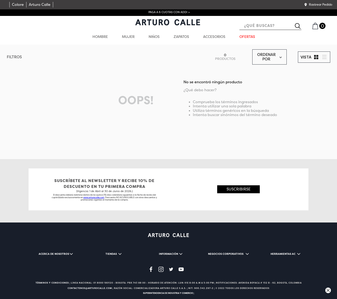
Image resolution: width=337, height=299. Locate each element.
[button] (318, 4)
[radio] (316, 57)
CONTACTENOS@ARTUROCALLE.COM (90, 288)
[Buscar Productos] (299, 26)
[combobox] (270, 26)
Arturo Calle (40, 4)
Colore (18, 4)
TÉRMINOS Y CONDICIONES (52, 282)
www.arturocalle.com (93, 197)
